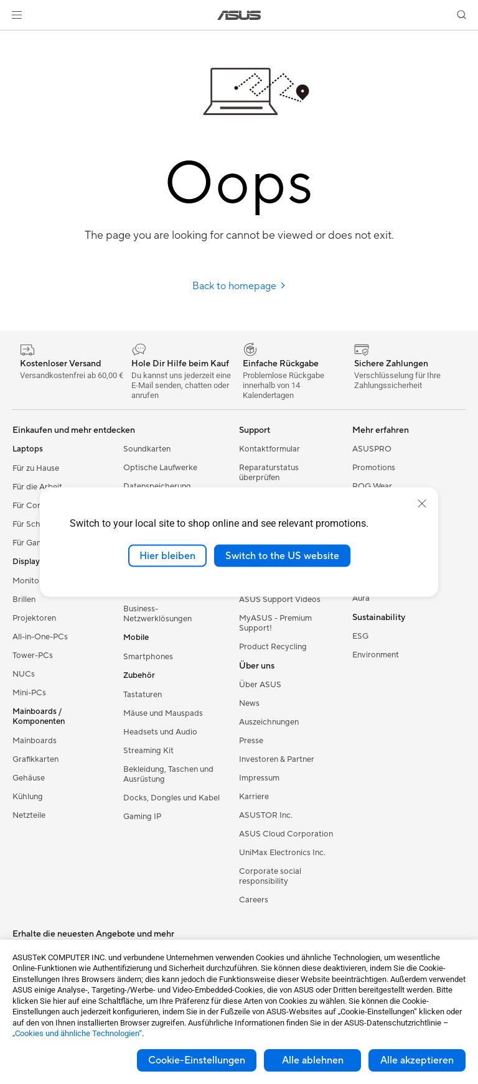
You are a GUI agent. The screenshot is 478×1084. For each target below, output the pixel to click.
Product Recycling (273, 647)
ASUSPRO (371, 449)
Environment (375, 655)
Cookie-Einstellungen (196, 1060)
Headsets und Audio (160, 732)
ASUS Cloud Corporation (286, 834)
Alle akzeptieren (417, 1060)
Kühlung (27, 797)
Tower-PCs (32, 655)
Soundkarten (147, 449)
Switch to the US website (282, 555)
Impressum (259, 778)
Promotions (373, 468)
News (249, 703)
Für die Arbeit (37, 487)
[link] (239, 15)
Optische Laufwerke (160, 468)
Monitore (29, 581)
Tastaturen (142, 695)
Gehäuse (28, 778)
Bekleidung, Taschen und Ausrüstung (168, 774)
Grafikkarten (35, 759)
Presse (251, 741)
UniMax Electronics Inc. (282, 853)
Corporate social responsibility (270, 876)
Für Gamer (31, 543)
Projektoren (34, 618)
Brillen (23, 600)
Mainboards (34, 741)
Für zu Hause (35, 468)
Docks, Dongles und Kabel (171, 798)
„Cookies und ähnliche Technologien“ (77, 1033)
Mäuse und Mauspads (163, 713)
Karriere (254, 797)
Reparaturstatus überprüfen (269, 473)
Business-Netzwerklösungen (157, 614)
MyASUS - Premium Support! (275, 623)
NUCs (23, 674)
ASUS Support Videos (280, 600)
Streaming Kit (148, 751)
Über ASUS (260, 685)
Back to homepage (239, 286)
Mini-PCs (29, 693)
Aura (361, 598)
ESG (360, 636)
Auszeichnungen (269, 722)
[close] (422, 503)
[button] (16, 15)
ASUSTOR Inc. (266, 815)
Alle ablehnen (313, 1060)
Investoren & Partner (276, 759)
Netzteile (28, 815)
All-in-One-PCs (40, 637)
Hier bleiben (167, 555)
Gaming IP (142, 817)
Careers (253, 900)
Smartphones (148, 657)
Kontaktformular (269, 449)
